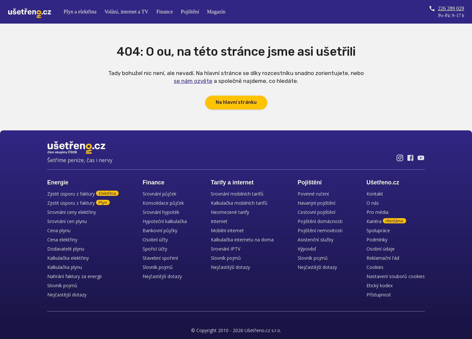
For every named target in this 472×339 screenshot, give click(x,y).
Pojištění (190, 11)
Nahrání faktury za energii (74, 276)
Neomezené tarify (230, 212)
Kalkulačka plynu (64, 267)
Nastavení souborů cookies (395, 276)
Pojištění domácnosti (320, 221)
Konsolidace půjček (163, 203)
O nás (372, 203)
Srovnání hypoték (161, 212)
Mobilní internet (227, 230)
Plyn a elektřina (80, 11)
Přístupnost (378, 295)
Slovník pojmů (62, 285)
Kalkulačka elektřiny (68, 258)
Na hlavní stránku (236, 102)
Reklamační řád (382, 258)
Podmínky (376, 239)
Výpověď (307, 249)
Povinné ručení (313, 194)
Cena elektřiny (62, 239)
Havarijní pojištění (316, 203)
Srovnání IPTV (225, 249)
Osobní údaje (380, 249)
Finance (164, 11)
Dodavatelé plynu (65, 249)
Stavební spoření (160, 258)
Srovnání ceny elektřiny (71, 212)
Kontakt (374, 194)
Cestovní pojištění (316, 212)
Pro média (377, 212)
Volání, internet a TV (126, 11)
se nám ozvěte (193, 81)
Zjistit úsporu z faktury (83, 194)
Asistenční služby (315, 239)
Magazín (216, 11)
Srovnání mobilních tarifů (237, 194)
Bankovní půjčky (160, 230)
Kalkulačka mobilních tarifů (239, 203)
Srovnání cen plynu (67, 221)
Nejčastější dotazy (67, 295)
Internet (219, 221)
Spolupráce (378, 230)
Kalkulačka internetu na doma (242, 239)
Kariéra (386, 221)
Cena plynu (58, 230)
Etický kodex (379, 285)
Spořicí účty (155, 249)
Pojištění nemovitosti (320, 230)
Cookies (375, 267)
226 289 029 (446, 8)
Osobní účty (155, 239)
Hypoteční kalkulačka (165, 221)
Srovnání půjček (159, 194)
